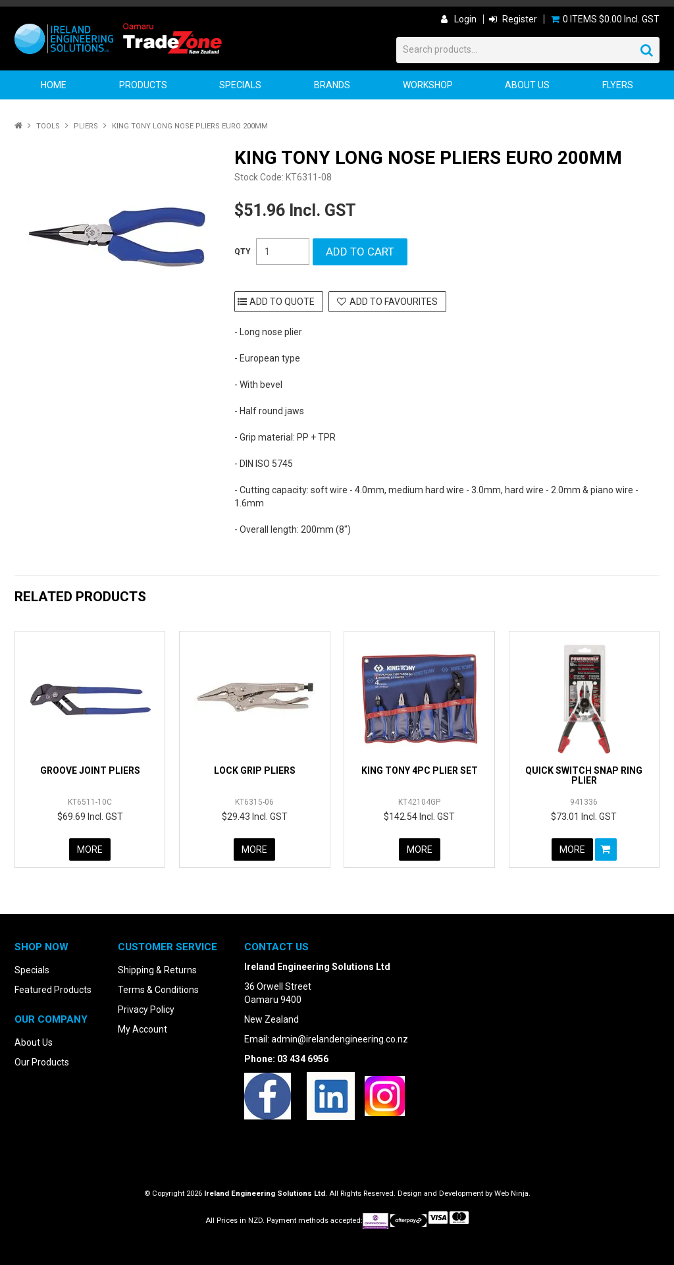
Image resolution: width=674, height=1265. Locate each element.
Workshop (428, 85)
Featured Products (52, 989)
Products (143, 85)
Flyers (617, 85)
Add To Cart (606, 849)
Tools (48, 126)
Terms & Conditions (158, 989)
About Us (527, 85)
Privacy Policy (146, 1009)
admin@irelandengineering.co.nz (339, 1039)
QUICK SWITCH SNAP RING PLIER (583, 775)
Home (53, 85)
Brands (332, 85)
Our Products (41, 1062)
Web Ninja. (512, 1193)
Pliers (86, 126)
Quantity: (242, 251)
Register (519, 19)
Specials (240, 85)
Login (465, 19)
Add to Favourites (394, 301)
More (90, 849)
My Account (142, 1029)
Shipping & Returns (157, 970)
